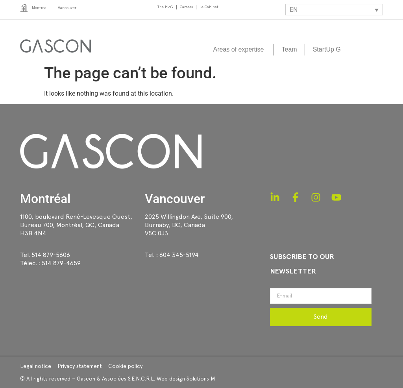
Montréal (45, 198)
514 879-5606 (50, 255)
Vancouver (175, 198)
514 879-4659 (61, 263)
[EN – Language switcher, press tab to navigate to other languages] (334, 9)
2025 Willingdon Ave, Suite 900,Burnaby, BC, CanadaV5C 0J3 (189, 225)
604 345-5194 (179, 255)
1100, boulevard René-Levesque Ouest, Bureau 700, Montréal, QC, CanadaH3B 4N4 (76, 225)
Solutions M (201, 378)
